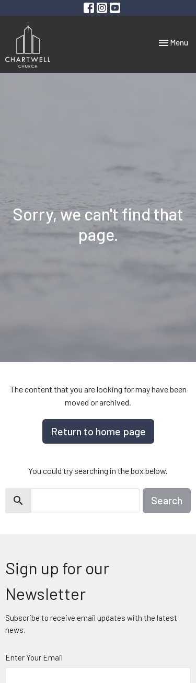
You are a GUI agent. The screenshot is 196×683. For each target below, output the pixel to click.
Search (166, 500)
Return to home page (98, 431)
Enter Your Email (34, 657)
